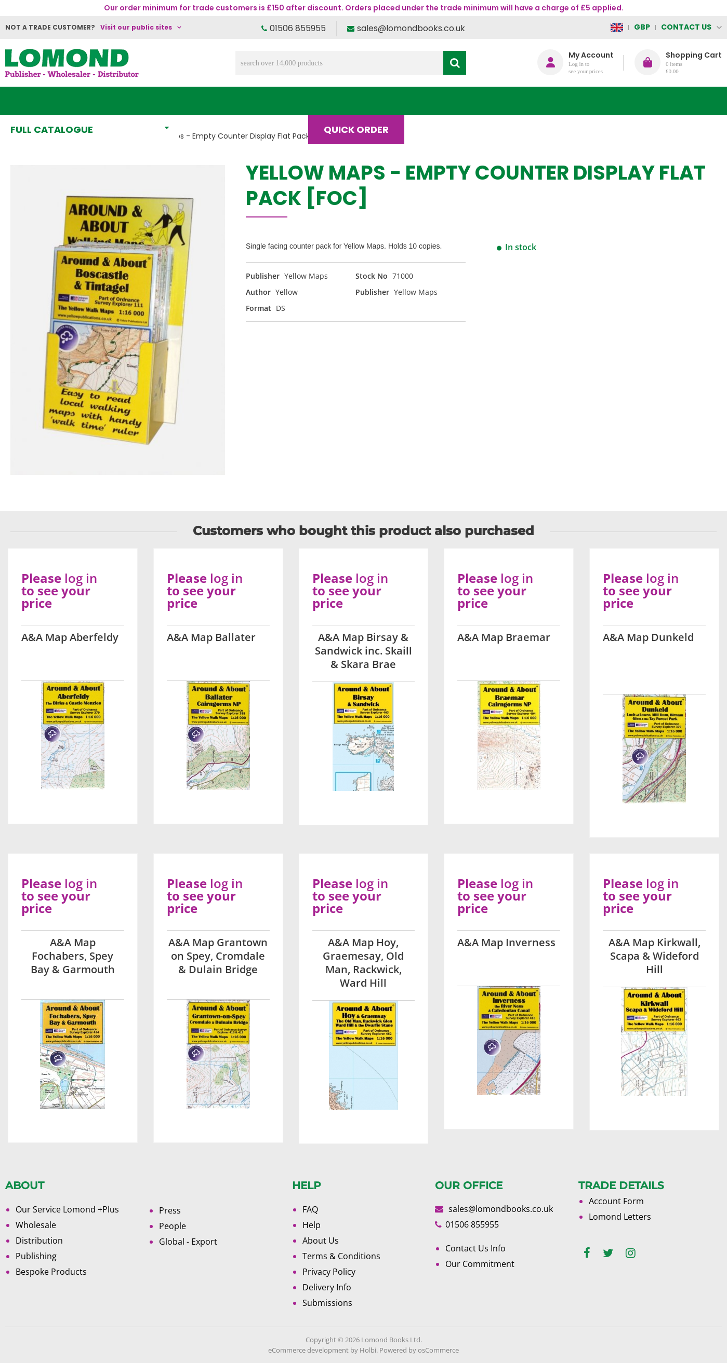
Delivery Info (326, 1287)
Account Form (616, 1201)
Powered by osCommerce (419, 1350)
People (172, 1226)
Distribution (39, 1240)
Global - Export (188, 1241)
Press (170, 1210)
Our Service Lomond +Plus (67, 1209)
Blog (438, 100)
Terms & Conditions (341, 1256)
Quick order (360, 100)
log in (80, 578)
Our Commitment (479, 1264)
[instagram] (631, 1253)
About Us (506, 100)
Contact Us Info (475, 1248)
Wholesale (36, 1225)
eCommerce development (308, 1350)
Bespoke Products (51, 1271)
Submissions (327, 1303)
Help (311, 1225)
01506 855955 (298, 28)
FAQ (310, 1209)
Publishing (36, 1256)
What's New (230, 100)
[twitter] (608, 1253)
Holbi (368, 1350)
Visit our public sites (136, 27)
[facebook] (587, 1253)
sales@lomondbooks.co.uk (411, 28)
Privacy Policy (328, 1271)
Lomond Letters (620, 1216)
